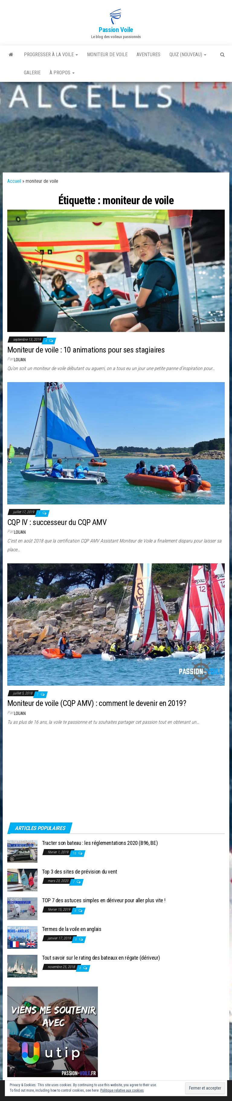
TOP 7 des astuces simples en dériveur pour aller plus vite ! (103, 900)
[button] (116, 17)
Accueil (14, 181)
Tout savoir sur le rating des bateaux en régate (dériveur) (101, 958)
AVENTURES (148, 54)
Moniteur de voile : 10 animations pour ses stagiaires (86, 349)
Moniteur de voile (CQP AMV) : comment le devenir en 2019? (96, 703)
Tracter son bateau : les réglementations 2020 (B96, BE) (100, 843)
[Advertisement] (116, 127)
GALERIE (32, 73)
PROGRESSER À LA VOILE (51, 54)
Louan (20, 359)
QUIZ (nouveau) (187, 54)
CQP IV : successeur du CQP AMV (57, 522)
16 (74, 853)
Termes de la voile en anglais (72, 929)
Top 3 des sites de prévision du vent (79, 871)
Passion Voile (116, 30)
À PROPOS (62, 73)
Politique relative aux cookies (122, 1090)
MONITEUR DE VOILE (107, 54)
